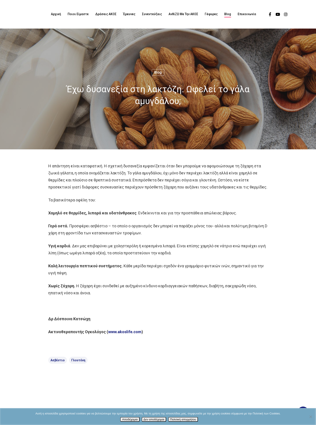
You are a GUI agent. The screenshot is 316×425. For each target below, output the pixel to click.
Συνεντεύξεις (152, 14)
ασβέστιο (57, 360)
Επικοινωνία (247, 14)
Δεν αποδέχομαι (154, 419)
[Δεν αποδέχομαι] (310, 416)
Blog (227, 14)
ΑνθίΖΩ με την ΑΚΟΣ (183, 14)
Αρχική (56, 14)
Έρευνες (129, 14)
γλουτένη (78, 360)
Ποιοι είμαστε (78, 14)
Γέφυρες (211, 14)
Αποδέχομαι (130, 419)
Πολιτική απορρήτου (183, 419)
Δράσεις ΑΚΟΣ (106, 14)
